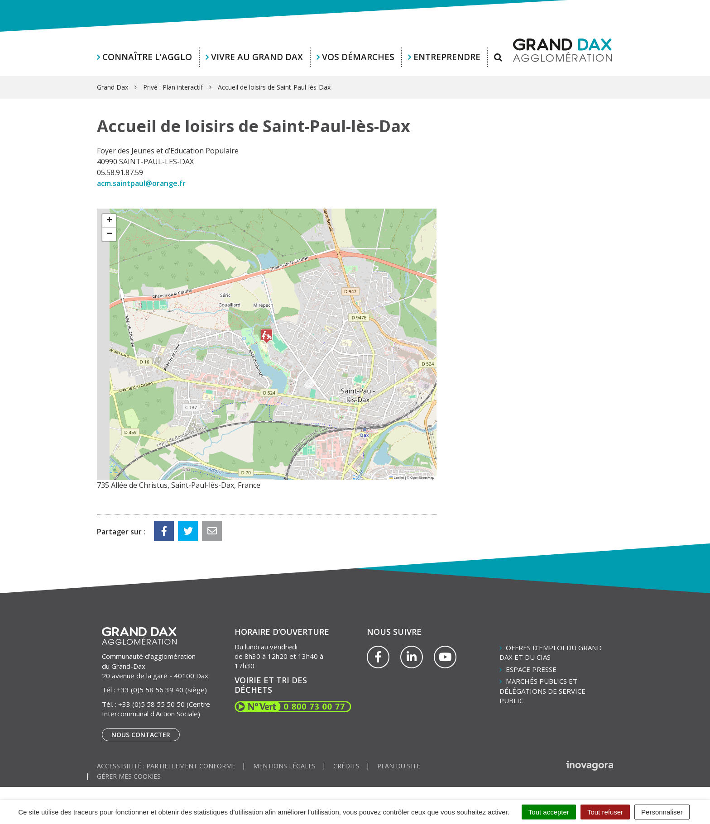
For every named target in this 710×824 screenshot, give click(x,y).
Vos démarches (358, 57)
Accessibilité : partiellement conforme (166, 766)
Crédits (346, 766)
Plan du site (398, 766)
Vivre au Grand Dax (257, 57)
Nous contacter (140, 734)
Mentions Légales (284, 766)
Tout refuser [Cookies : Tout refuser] (605, 812)
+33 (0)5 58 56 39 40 (150, 689)
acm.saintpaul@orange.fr (141, 183)
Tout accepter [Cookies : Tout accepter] (548, 812)
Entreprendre (446, 57)
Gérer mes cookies (129, 776)
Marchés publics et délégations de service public (542, 690)
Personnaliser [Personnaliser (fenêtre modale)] (662, 812)
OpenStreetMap (422, 478)
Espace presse (531, 669)
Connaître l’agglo (147, 57)
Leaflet (396, 478)
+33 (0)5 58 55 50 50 (151, 704)
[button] (266, 336)
